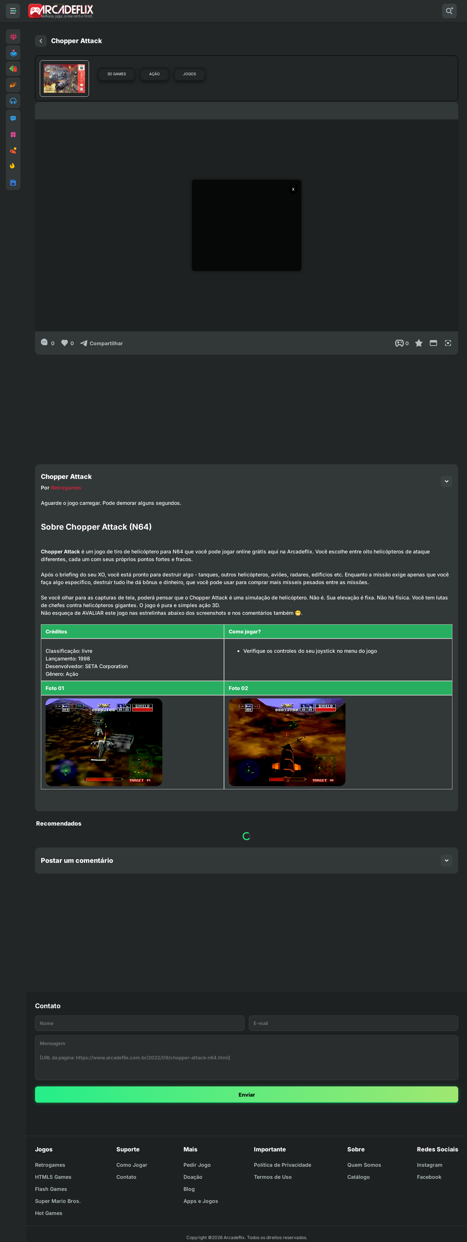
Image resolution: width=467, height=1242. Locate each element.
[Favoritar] (418, 343)
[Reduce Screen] (433, 343)
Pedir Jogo (197, 1165)
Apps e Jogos (201, 1201)
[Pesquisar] (449, 11)
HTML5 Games (53, 1177)
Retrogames (66, 487)
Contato (126, 1177)
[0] (47, 343)
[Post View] (402, 343)
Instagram (430, 1165)
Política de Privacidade (282, 1165)
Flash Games (51, 1189)
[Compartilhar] (101, 343)
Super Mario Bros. (58, 1201)
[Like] (67, 343)
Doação (193, 1177)
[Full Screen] (448, 343)
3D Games (116, 74)
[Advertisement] (246, 406)
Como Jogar (131, 1165)
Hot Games (48, 1213)
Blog (189, 1189)
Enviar (247, 1094)
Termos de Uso (273, 1177)
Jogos (189, 74)
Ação (154, 74)
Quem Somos (364, 1165)
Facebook (429, 1177)
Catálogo (358, 1177)
